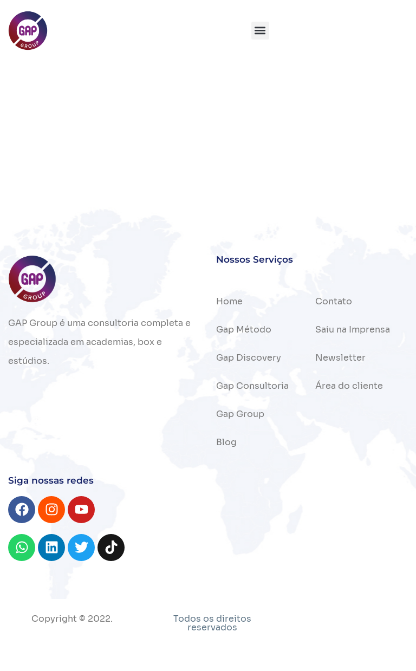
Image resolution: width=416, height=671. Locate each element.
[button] (260, 31)
